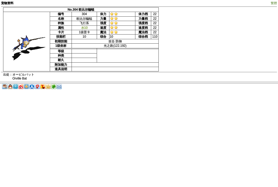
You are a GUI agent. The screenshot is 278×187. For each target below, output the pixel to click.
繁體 (274, 3)
